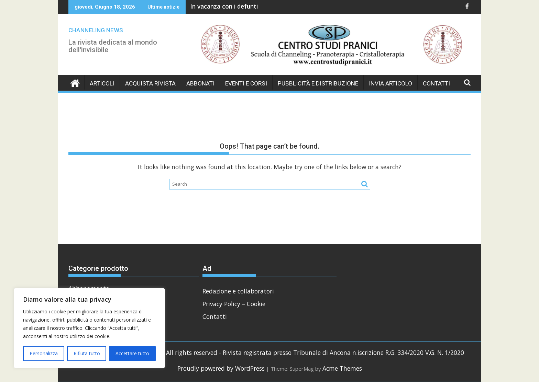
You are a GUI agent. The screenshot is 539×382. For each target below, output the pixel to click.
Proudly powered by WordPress (221, 368)
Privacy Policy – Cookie (233, 304)
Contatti (436, 83)
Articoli (102, 83)
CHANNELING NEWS (95, 30)
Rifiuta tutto (87, 353)
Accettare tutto (132, 353)
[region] (89, 328)
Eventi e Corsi (246, 83)
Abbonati (200, 83)
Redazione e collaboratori (238, 291)
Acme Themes (342, 368)
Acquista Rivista (150, 83)
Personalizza (44, 353)
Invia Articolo (390, 83)
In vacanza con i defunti (224, 6)
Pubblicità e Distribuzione (318, 83)
